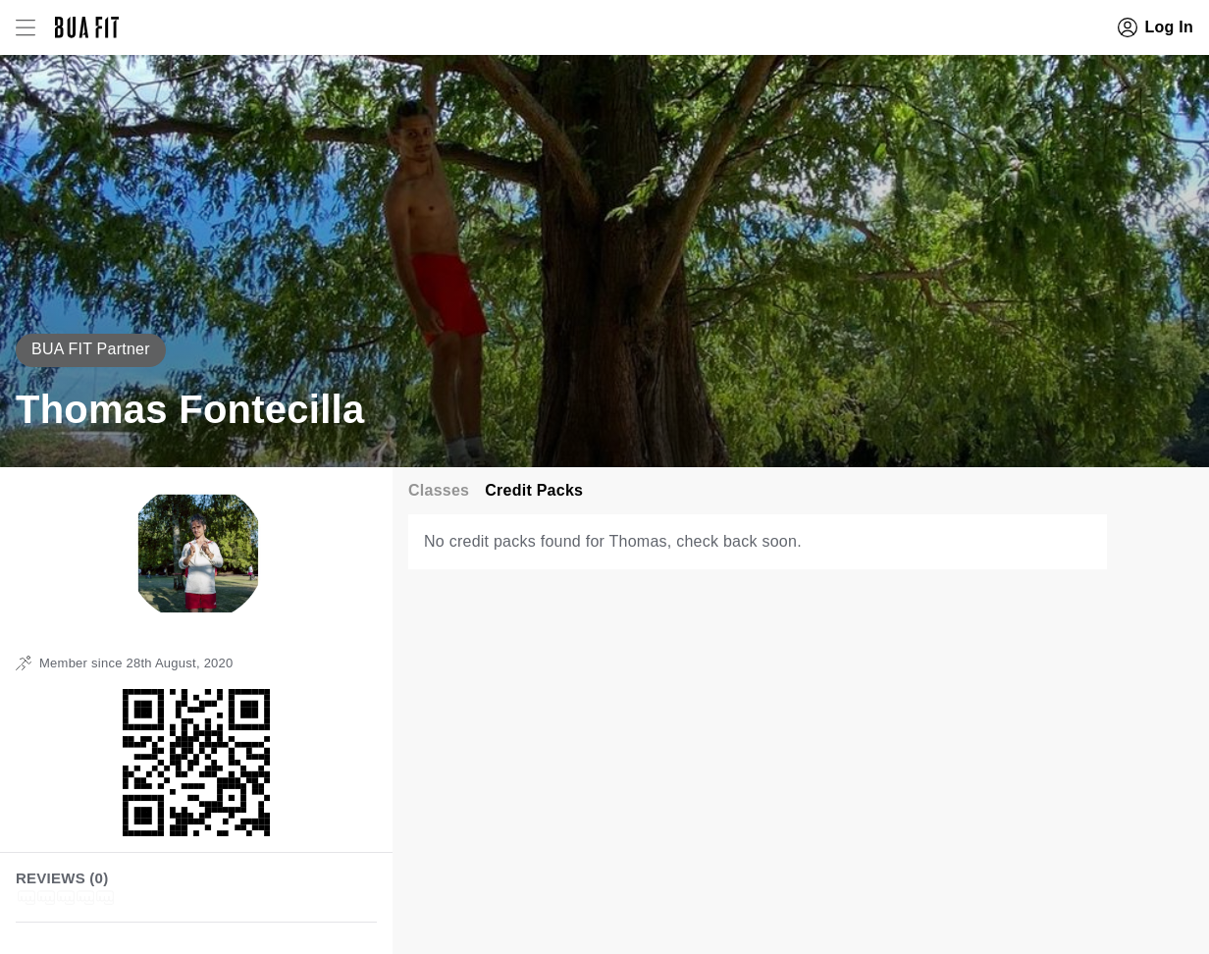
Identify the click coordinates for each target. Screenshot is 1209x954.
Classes (438, 490)
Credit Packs (534, 490)
